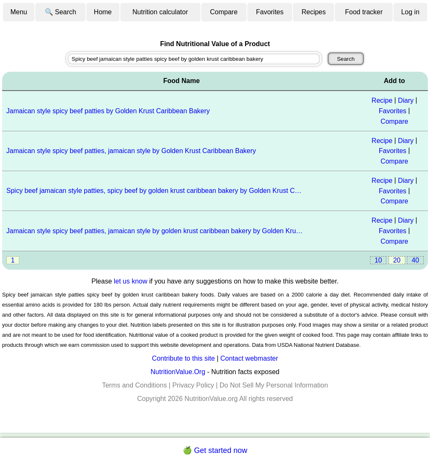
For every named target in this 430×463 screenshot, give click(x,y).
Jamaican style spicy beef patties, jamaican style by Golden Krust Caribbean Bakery (131, 150)
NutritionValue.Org (177, 371)
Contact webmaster (249, 358)
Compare (224, 12)
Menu (18, 12)
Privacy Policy (193, 385)
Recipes (313, 12)
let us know (131, 281)
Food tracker (364, 12)
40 (415, 260)
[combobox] (194, 59)
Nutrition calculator (160, 12)
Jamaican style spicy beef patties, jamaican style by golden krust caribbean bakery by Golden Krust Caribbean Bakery (155, 230)
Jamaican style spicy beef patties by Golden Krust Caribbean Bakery (108, 110)
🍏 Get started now (215, 450)
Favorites (270, 12)
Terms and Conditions (134, 385)
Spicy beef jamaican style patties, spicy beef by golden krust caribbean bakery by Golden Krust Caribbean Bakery (155, 190)
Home (103, 12)
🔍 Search (60, 12)
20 (397, 260)
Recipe (382, 100)
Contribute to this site (183, 358)
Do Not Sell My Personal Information (274, 385)
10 (378, 260)
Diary (405, 100)
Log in (410, 12)
